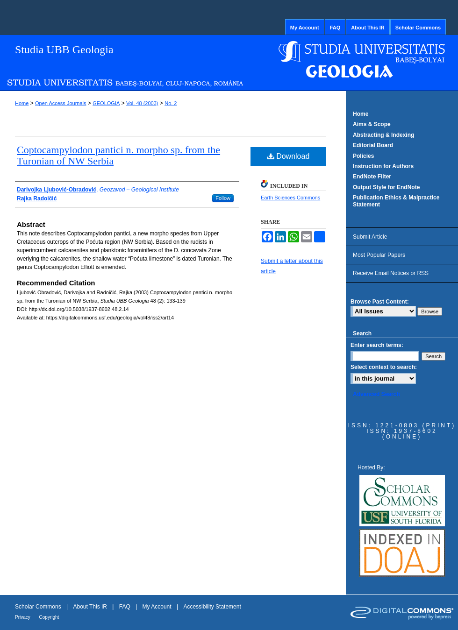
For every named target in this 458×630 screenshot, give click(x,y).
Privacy (23, 617)
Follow (222, 198)
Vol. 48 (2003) (142, 103)
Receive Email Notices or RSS (391, 273)
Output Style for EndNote (386, 187)
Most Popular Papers (379, 255)
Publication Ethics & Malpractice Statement (396, 200)
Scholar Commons (39, 606)
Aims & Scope (372, 124)
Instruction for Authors (383, 166)
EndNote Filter (372, 176)
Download (288, 156)
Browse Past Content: (380, 301)
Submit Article (370, 237)
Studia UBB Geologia (64, 49)
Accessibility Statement (212, 606)
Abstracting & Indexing (383, 135)
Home (22, 103)
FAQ (125, 606)
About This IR (91, 606)
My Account (158, 606)
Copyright (49, 617)
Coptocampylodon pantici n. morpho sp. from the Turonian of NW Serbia (118, 155)
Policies (363, 156)
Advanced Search (376, 394)
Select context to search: (384, 367)
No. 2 (171, 103)
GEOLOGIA (106, 103)
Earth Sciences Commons (290, 197)
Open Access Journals (60, 103)
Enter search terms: (377, 345)
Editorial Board (373, 145)
